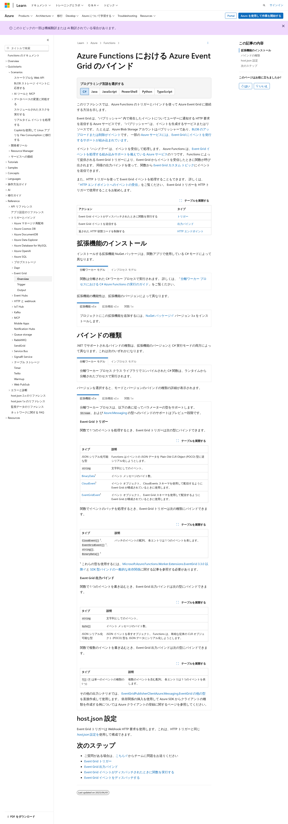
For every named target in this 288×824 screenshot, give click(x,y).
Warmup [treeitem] (19, 379)
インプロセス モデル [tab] (123, 269)
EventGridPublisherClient (138, 693)
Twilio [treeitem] (17, 373)
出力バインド (185, 224)
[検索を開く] (264, 5)
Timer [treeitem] (17, 368)
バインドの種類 (250, 55)
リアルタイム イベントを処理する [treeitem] (32, 122)
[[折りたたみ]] (48, 40)
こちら (120, 756)
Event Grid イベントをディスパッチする (112, 777)
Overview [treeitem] (23, 279)
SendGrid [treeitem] (19, 345)
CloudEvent (88, 483)
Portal (231, 16)
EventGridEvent (91, 495)
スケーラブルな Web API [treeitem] (29, 77)
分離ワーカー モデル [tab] (92, 269)
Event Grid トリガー (98, 761)
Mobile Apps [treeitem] (21, 323)
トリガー (182, 216)
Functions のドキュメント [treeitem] (23, 55)
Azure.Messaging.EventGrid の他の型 (180, 693)
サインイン (276, 5)
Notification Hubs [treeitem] (24, 329)
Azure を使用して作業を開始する (261, 16)
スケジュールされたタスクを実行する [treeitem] (32, 112)
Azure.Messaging (115, 413)
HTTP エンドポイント (190, 231)
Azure (94, 43)
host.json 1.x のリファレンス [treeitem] (28, 401)
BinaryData (88, 476)
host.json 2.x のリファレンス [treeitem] (28, 395)
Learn (80, 43)
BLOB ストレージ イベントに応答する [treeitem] (32, 85)
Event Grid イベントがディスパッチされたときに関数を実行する (129, 772)
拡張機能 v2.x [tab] (110, 306)
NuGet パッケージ (158, 315)
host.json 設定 (249, 60)
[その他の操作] (207, 43)
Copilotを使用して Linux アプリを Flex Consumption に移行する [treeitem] (32, 134)
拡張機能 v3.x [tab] (88, 306)
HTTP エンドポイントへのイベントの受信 (109, 184)
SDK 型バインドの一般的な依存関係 (115, 569)
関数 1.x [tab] (128, 306)
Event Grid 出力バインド (101, 766)
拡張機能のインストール (256, 50)
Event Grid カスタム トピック (173, 165)
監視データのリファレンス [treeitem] (27, 406)
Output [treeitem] (21, 290)
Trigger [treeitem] (21, 284)
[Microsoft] (7, 5)
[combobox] (27, 48)
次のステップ (249, 66)
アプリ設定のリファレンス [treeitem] (27, 212)
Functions (109, 43)
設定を (88, 734)
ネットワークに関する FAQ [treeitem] (27, 412)
